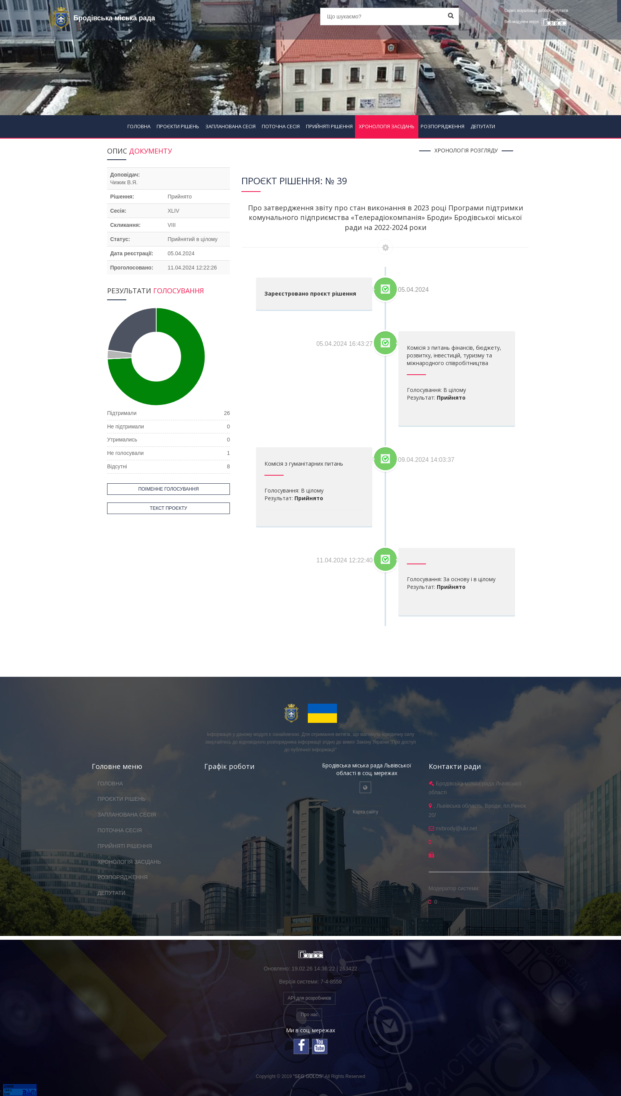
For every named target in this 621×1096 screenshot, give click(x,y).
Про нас (309, 1014)
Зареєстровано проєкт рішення (310, 293)
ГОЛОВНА (138, 126)
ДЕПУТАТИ (483, 126)
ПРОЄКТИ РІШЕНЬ (178, 126)
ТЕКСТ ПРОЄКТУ (168, 508)
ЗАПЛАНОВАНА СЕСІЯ (230, 126)
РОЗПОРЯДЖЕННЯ (442, 126)
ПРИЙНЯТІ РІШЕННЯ (329, 126)
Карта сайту (365, 812)
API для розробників (309, 998)
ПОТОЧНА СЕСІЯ (281, 126)
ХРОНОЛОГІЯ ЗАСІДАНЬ (387, 126)
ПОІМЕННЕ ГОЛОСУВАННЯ (168, 489)
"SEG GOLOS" (308, 1076)
